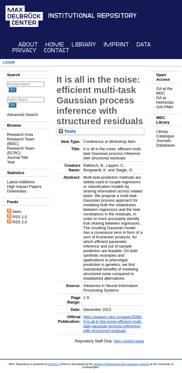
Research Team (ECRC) (20, 150)
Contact (56, 50)
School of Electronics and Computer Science (121, 364)
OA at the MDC (164, 90)
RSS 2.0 (20, 222)
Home (54, 44)
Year (11, 162)
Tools (67, 131)
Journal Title (17, 157)
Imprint (116, 44)
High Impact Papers (24, 186)
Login (9, 62)
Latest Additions (21, 182)
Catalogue (165, 136)
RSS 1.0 (20, 216)
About (28, 44)
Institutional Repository (92, 16)
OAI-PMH (164, 107)
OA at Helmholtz (165, 100)
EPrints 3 (54, 364)
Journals (163, 140)
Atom (16, 211)
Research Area (20, 134)
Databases (165, 145)
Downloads (16, 191)
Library (84, 44)
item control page (129, 341)
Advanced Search (22, 114)
